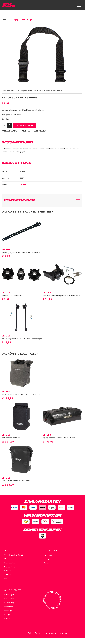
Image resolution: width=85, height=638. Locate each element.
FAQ (6, 579)
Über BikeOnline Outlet (13, 555)
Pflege (7, 615)
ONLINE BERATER (12, 590)
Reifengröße (9, 599)
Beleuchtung (9, 603)
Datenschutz (51, 633)
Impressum (64, 633)
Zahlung (7, 575)
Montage (8, 611)
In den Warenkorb (25, 125)
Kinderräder (8, 607)
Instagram (48, 559)
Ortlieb (45, 90)
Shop (4, 20)
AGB (29, 633)
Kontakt (47, 563)
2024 (60, 90)
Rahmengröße (9, 595)
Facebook (48, 555)
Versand (7, 571)
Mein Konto (9, 559)
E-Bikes (7, 619)
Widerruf (38, 633)
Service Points (9, 567)
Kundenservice (10, 563)
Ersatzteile (30, 90)
